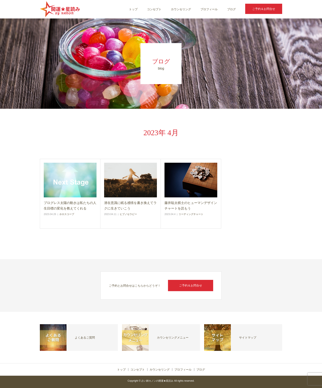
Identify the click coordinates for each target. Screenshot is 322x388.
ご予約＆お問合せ (263, 8)
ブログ (231, 9)
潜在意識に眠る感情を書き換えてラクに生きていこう (130, 205)
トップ (133, 9)
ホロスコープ (66, 214)
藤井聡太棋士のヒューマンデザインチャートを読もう (190, 205)
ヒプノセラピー (128, 214)
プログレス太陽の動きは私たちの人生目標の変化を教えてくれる (70, 205)
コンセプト (154, 9)
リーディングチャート (191, 214)
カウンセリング (181, 9)
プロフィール (209, 9)
